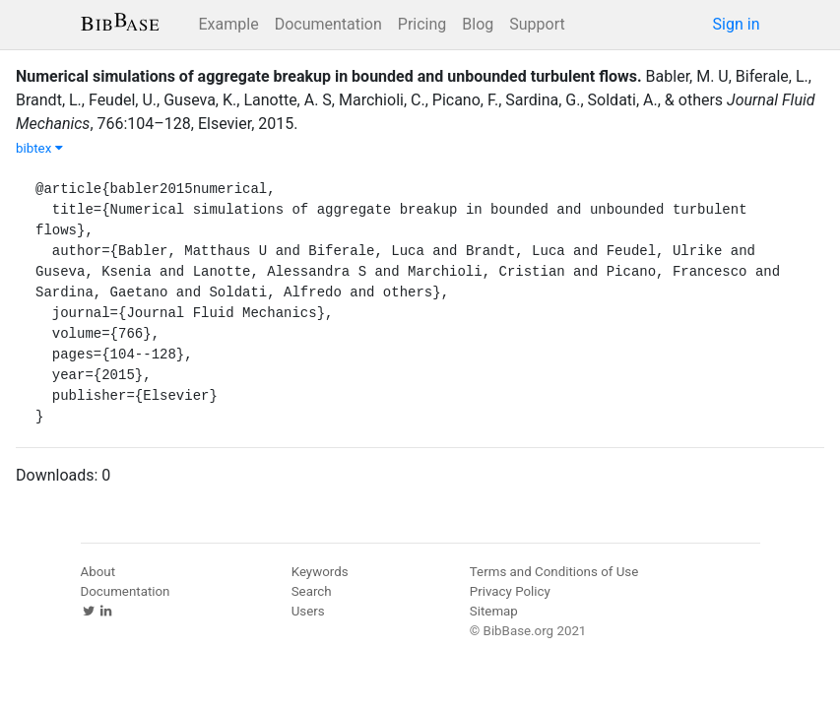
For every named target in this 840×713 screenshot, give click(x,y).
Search (311, 591)
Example (229, 24)
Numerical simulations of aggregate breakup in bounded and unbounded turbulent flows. (329, 76)
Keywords (320, 571)
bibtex (39, 148)
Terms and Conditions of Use (554, 571)
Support (536, 24)
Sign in (736, 24)
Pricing (422, 24)
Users (308, 611)
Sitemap (494, 611)
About (98, 571)
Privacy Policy (510, 591)
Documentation (328, 24)
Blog (477, 24)
